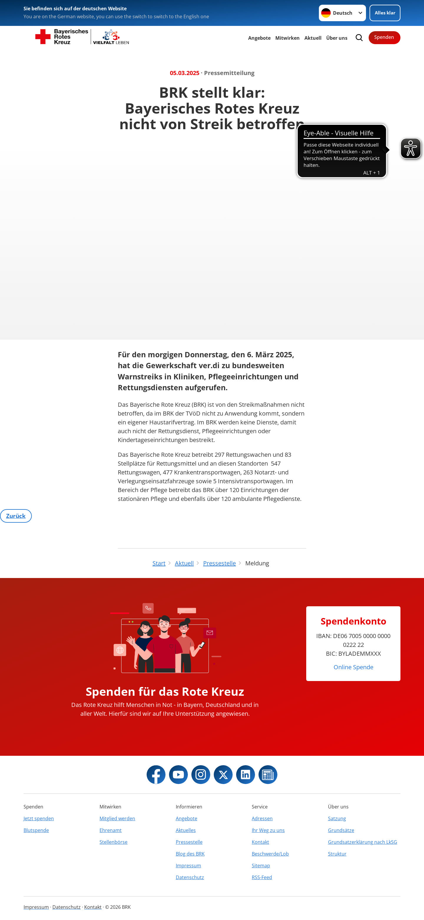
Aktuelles (186, 830)
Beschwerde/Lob (270, 854)
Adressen (262, 818)
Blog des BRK (190, 854)
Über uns (336, 38)
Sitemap (261, 865)
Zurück (16, 516)
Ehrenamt (111, 830)
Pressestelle (189, 842)
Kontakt (260, 842)
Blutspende (36, 830)
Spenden (384, 37)
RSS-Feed (262, 877)
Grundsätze (341, 830)
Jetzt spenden (39, 818)
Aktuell (313, 38)
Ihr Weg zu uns (268, 830)
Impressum (188, 865)
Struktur (337, 854)
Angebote (259, 38)
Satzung (337, 818)
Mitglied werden (117, 818)
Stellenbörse (113, 842)
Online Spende (353, 667)
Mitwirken (287, 38)
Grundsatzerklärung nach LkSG (362, 842)
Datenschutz (190, 877)
